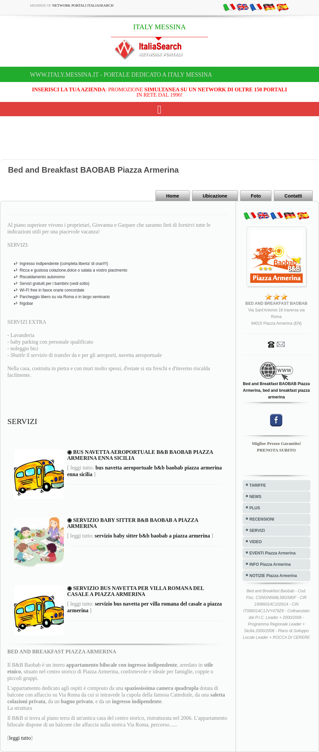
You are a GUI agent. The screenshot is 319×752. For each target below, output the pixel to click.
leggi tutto (20, 738)
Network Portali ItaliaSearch (83, 5)
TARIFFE (258, 485)
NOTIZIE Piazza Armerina (273, 575)
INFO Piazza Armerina (270, 564)
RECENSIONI (262, 519)
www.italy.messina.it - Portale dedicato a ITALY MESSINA (121, 74)
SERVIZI (257, 530)
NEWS (256, 496)
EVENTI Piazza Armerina (273, 553)
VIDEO (256, 542)
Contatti (293, 196)
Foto (256, 196)
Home (172, 196)
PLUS (255, 508)
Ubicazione (215, 196)
